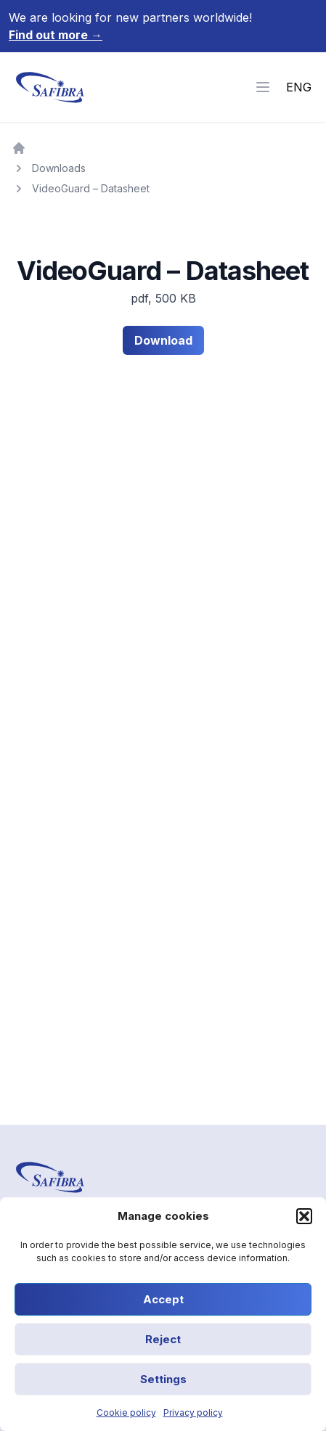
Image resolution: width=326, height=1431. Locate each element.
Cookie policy (126, 1412)
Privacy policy (193, 1412)
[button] (304, 1216)
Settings (163, 1379)
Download (163, 340)
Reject (163, 1339)
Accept (163, 1299)
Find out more (55, 35)
